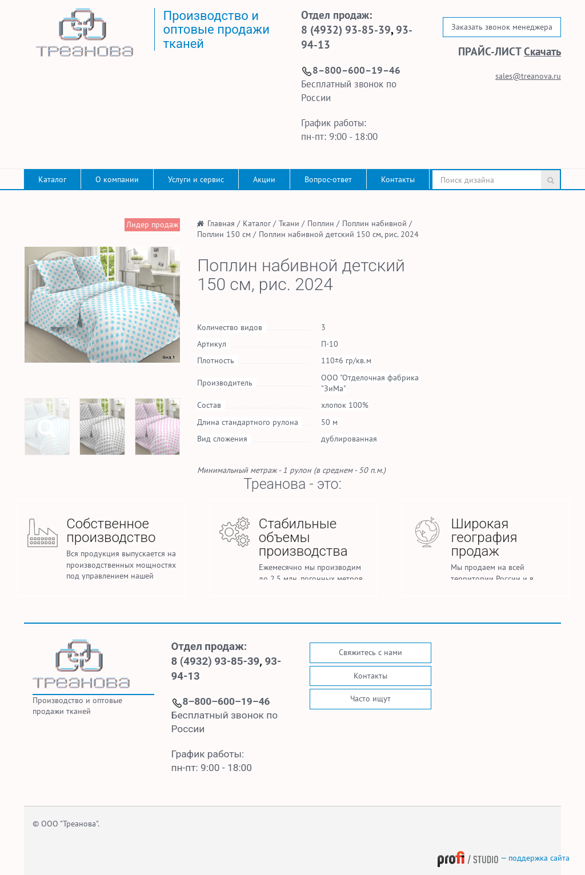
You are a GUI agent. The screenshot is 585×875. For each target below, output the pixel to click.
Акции (264, 179)
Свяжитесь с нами (370, 652)
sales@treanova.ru (528, 76)
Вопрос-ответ (328, 179)
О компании (117, 179)
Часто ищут (370, 698)
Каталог (52, 179)
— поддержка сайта (503, 858)
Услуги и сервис (196, 179)
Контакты (398, 179)
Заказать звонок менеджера (501, 27)
